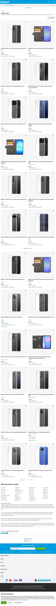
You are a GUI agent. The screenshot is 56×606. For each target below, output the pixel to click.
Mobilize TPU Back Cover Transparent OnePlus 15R (39, 432)
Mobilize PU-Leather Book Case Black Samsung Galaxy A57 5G (41, 49)
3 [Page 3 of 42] (27, 479)
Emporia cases (3, 498)
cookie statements (24, 599)
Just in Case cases (18, 492)
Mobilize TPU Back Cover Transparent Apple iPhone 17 (12, 86)
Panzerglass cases (32, 498)
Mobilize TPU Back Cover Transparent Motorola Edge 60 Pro (14, 432)
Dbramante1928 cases (5, 495)
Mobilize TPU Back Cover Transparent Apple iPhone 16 (12, 279)
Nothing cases (31, 492)
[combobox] (29, 5)
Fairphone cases (4, 500)
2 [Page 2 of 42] (24, 479)
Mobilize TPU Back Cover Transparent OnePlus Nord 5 (12, 394)
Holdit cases (17, 489)
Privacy (18, 588)
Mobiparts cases (18, 498)
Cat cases (3, 492)
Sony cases (45, 489)
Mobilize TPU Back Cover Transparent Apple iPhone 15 (12, 470)
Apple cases (3, 487)
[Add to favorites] (26, 22)
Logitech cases (17, 493)
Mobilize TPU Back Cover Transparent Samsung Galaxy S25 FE (41, 238)
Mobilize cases (17, 496)
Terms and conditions (27, 588)
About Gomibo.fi (14, 588)
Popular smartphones (28, 555)
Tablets (28, 562)
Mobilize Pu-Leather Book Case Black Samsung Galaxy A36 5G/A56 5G (41, 280)
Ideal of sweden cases (19, 490)
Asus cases (3, 489)
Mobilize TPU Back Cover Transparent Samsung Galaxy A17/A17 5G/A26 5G (40, 87)
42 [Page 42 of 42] (31, 479)
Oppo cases (31, 495)
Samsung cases (46, 487)
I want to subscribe (41, 548)
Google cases (17, 487)
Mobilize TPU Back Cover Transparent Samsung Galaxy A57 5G (14, 49)
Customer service (28, 569)
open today (11, 531)
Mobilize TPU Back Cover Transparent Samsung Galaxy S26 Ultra (41, 395)
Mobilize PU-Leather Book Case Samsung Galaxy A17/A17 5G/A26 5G (13, 162)
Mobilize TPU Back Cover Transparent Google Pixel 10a (40, 470)
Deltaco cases (3, 496)
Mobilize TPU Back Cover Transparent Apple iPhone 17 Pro (13, 124)
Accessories (28, 565)
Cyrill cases (3, 493)
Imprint (22, 588)
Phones (28, 558)
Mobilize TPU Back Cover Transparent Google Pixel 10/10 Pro (14, 237)
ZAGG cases (45, 498)
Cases (2, 10)
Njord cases (31, 489)
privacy (18, 599)
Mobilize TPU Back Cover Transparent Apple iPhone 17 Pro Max (41, 162)
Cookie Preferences (35, 588)
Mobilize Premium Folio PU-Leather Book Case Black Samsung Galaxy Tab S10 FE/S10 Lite (39, 357)
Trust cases (45, 495)
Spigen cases (45, 492)
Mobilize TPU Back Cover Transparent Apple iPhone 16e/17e (41, 317)
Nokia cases (31, 490)
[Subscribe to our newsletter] (22, 548)
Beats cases (3, 490)
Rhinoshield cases (32, 500)
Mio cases (17, 495)
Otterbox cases (32, 496)
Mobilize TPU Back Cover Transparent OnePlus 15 (11, 317)
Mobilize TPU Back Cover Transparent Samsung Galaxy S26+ (14, 356)
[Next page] (34, 479)
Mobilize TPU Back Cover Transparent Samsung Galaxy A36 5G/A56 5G (41, 200)
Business (28, 572)
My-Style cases (31, 487)
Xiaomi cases (45, 496)
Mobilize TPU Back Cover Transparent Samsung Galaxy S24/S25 (40, 124)
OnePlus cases (31, 493)
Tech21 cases (45, 493)
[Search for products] (28, 5)
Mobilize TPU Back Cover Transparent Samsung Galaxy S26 (13, 199)
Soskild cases (45, 490)
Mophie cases (17, 500)
